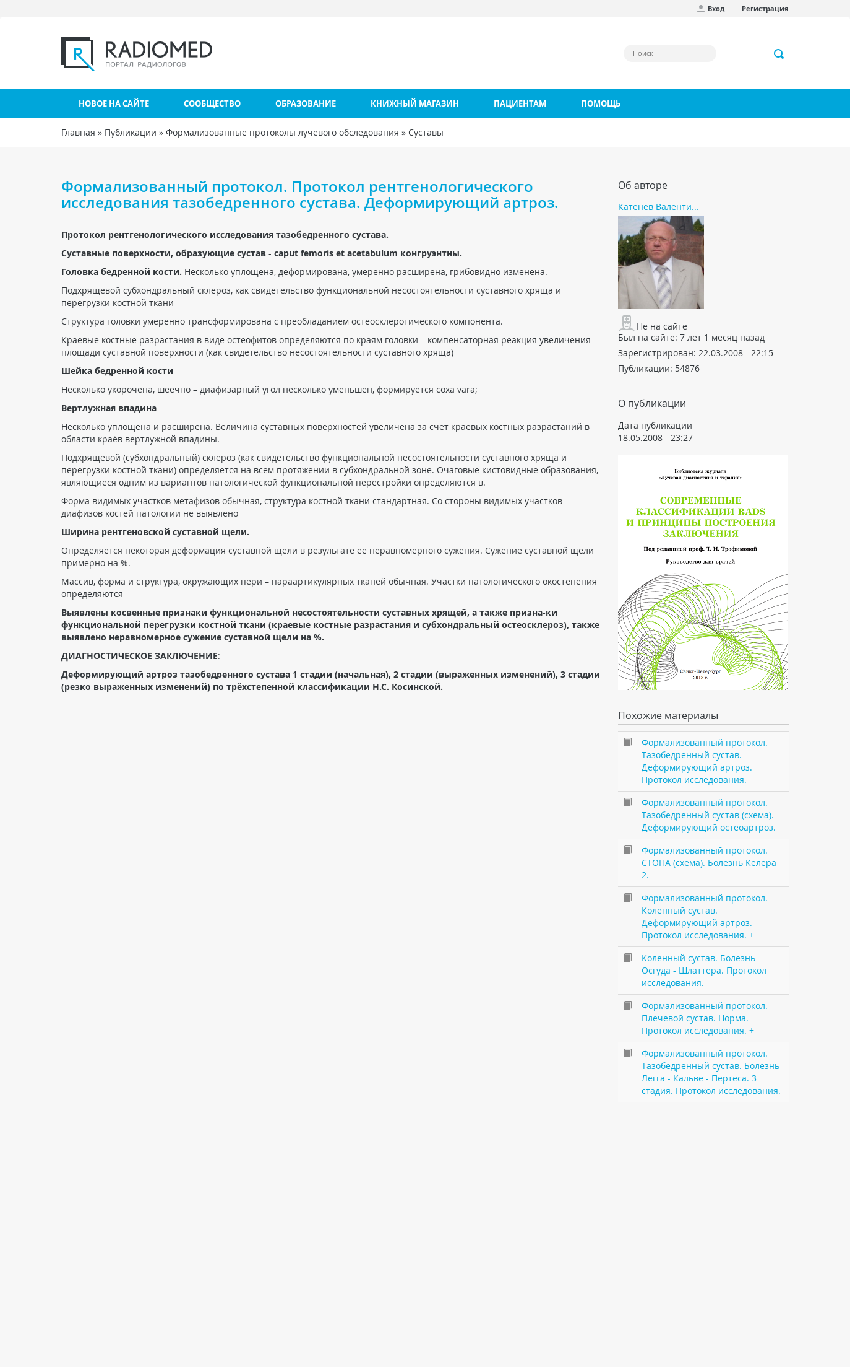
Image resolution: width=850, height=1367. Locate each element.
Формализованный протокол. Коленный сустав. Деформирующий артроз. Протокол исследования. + (705, 916)
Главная (78, 132)
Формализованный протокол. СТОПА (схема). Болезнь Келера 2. (709, 862)
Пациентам (520, 103)
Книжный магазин (415, 103)
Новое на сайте (114, 103)
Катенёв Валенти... (658, 206)
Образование (305, 103)
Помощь (600, 103)
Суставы (426, 132)
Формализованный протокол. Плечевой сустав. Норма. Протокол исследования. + (705, 1018)
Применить (779, 54)
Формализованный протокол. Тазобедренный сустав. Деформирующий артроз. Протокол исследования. (705, 760)
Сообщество (212, 103)
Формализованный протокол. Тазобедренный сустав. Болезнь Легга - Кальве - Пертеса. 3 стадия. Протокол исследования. (711, 1071)
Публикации (131, 132)
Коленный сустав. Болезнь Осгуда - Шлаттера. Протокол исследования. (704, 970)
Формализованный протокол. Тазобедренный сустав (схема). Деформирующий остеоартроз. (709, 815)
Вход (716, 8)
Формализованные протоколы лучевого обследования (282, 132)
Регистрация (765, 8)
